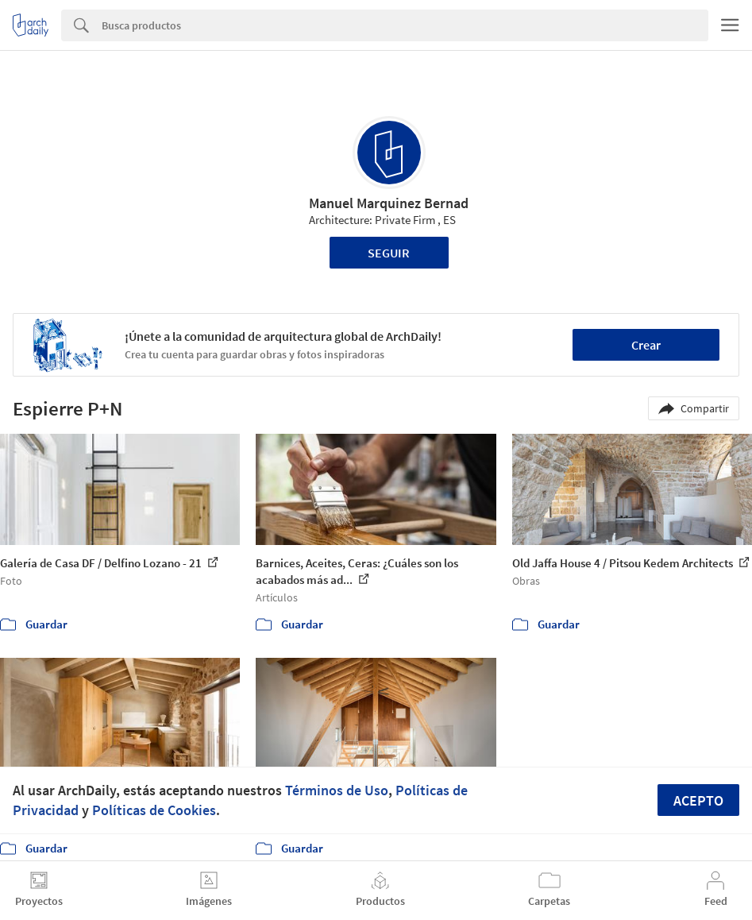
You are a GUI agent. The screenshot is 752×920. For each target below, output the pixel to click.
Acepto (698, 800)
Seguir (389, 253)
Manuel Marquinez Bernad (389, 203)
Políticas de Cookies (154, 810)
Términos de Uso (336, 790)
